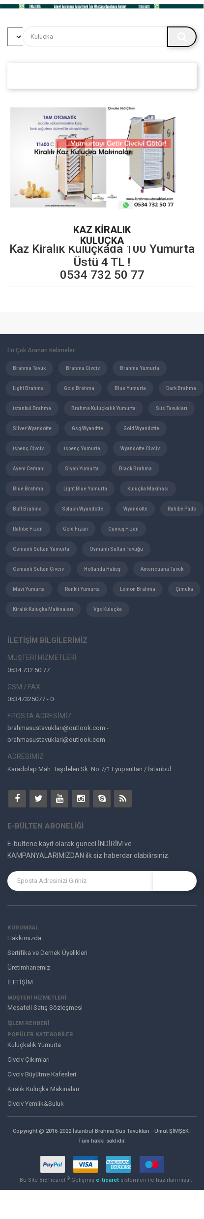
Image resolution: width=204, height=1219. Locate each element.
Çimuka (184, 589)
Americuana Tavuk (162, 569)
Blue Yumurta (130, 388)
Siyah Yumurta (82, 468)
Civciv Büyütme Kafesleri (41, 1074)
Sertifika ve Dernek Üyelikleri (47, 952)
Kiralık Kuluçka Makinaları (43, 609)
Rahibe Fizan (28, 529)
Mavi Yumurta (29, 589)
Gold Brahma (79, 388)
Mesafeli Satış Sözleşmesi (45, 1007)
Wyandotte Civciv (140, 448)
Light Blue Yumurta (85, 488)
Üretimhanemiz (28, 967)
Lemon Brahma (137, 589)
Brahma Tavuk (29, 368)
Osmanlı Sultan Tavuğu (116, 549)
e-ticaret (108, 1180)
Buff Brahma (27, 509)
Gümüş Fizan (123, 529)
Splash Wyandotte (82, 509)
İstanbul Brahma (32, 408)
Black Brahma (135, 468)
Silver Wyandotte (32, 428)
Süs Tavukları (171, 408)
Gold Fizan (75, 529)
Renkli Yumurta (82, 589)
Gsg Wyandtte (87, 428)
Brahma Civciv (83, 368)
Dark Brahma (181, 388)
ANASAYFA (32, 75)
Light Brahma (28, 388)
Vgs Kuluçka (107, 609)
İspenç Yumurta (82, 448)
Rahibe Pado (182, 509)
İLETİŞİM (20, 982)
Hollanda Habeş (102, 569)
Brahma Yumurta (139, 368)
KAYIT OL (175, 881)
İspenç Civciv (28, 448)
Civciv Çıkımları (28, 1059)
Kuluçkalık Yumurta (34, 1044)
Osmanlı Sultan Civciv (38, 569)
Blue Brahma (28, 488)
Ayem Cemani (29, 468)
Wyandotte (135, 509)
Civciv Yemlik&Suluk (35, 1103)
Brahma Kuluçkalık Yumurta (103, 408)
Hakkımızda (24, 938)
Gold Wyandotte (141, 428)
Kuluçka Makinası (148, 488)
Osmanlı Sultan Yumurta (41, 549)
